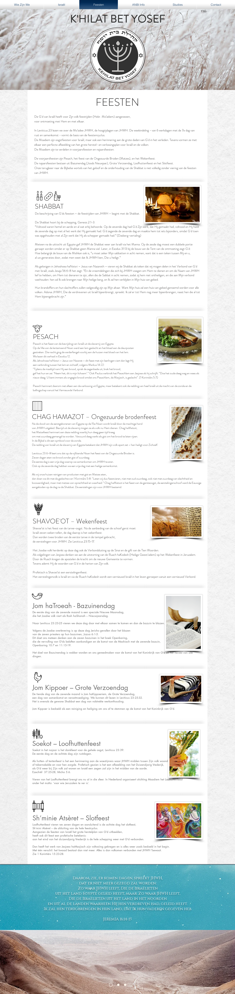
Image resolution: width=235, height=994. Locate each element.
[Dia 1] (111, 985)
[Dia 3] (125, 985)
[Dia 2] (118, 985)
